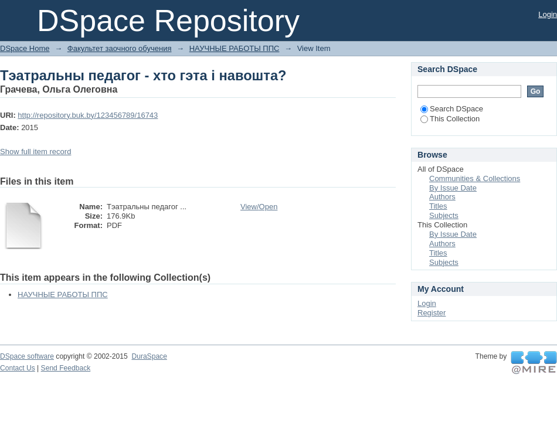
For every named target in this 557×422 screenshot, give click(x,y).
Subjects (443, 215)
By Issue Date (453, 187)
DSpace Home (25, 48)
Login (547, 14)
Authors (442, 196)
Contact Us (17, 368)
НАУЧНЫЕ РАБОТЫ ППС (234, 48)
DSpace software (27, 356)
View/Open (258, 206)
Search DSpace (451, 108)
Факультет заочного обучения (119, 48)
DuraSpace (149, 356)
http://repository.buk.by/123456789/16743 (88, 115)
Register (431, 312)
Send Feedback (66, 368)
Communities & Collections (474, 178)
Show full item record (35, 151)
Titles (438, 206)
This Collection (450, 118)
